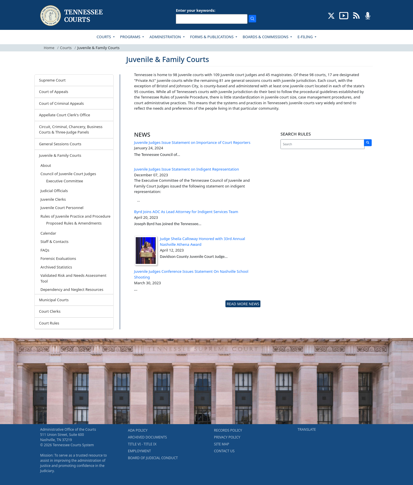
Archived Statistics (56, 267)
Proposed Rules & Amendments (74, 223)
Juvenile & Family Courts (60, 155)
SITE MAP (221, 444)
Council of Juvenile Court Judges (68, 173)
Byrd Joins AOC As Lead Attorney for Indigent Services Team (186, 211)
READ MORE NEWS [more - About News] (243, 303)
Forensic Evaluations (58, 258)
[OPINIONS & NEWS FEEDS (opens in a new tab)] (356, 15)
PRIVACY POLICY (227, 437)
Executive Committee (64, 180)
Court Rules (49, 323)
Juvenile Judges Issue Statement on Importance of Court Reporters (192, 142)
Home (49, 47)
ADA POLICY (137, 430)
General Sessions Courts (60, 143)
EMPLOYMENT (139, 451)
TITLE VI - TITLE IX (142, 444)
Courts (65, 47)
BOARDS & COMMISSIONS (266, 36)
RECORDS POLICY (228, 430)
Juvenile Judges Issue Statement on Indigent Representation (186, 169)
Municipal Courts (54, 299)
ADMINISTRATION (165, 36)
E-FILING (305, 36)
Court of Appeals (53, 91)
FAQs (44, 250)
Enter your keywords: (195, 10)
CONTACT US (224, 451)
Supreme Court (52, 80)
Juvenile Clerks (53, 199)
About (45, 165)
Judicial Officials (54, 190)
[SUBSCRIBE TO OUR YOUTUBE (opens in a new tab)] (343, 15)
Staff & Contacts (54, 241)
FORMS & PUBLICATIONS (212, 36)
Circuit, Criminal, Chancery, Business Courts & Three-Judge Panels (70, 129)
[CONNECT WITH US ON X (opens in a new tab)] (331, 15)
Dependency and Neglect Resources (71, 289)
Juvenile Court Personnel (61, 207)
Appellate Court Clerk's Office (64, 114)
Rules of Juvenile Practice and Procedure (75, 216)
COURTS (104, 36)
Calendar (48, 233)
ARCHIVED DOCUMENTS (147, 437)
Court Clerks (50, 311)
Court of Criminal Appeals (61, 103)
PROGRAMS (130, 36)
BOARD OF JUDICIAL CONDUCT (153, 457)
